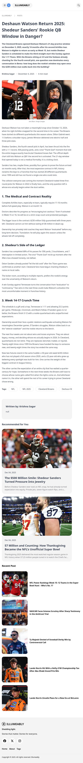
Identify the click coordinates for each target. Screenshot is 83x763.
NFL (13, 389)
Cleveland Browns (46, 389)
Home (4, 749)
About (12, 749)
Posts (19, 15)
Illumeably (22, 5)
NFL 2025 (26, 389)
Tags (19, 749)
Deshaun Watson (69, 389)
